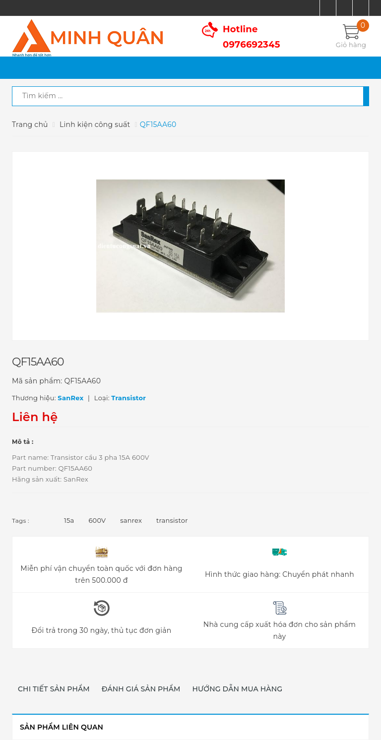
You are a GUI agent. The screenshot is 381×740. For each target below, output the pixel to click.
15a (69, 520)
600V (97, 520)
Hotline (251, 37)
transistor (172, 520)
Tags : (20, 520)
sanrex (131, 520)
